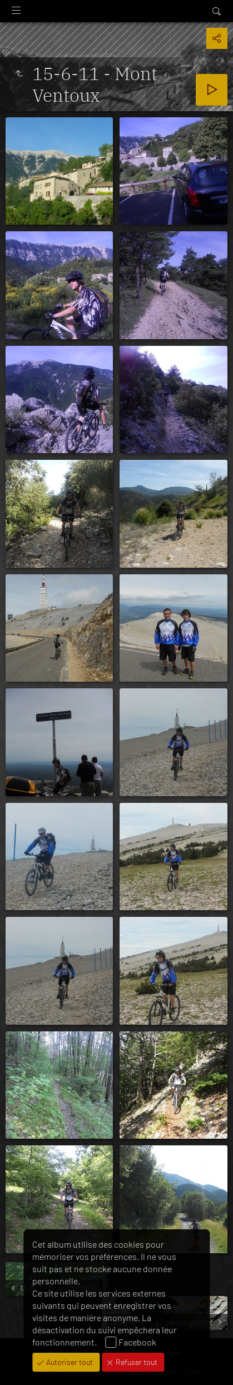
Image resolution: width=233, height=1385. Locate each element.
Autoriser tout (68, 1362)
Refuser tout (135, 1362)
